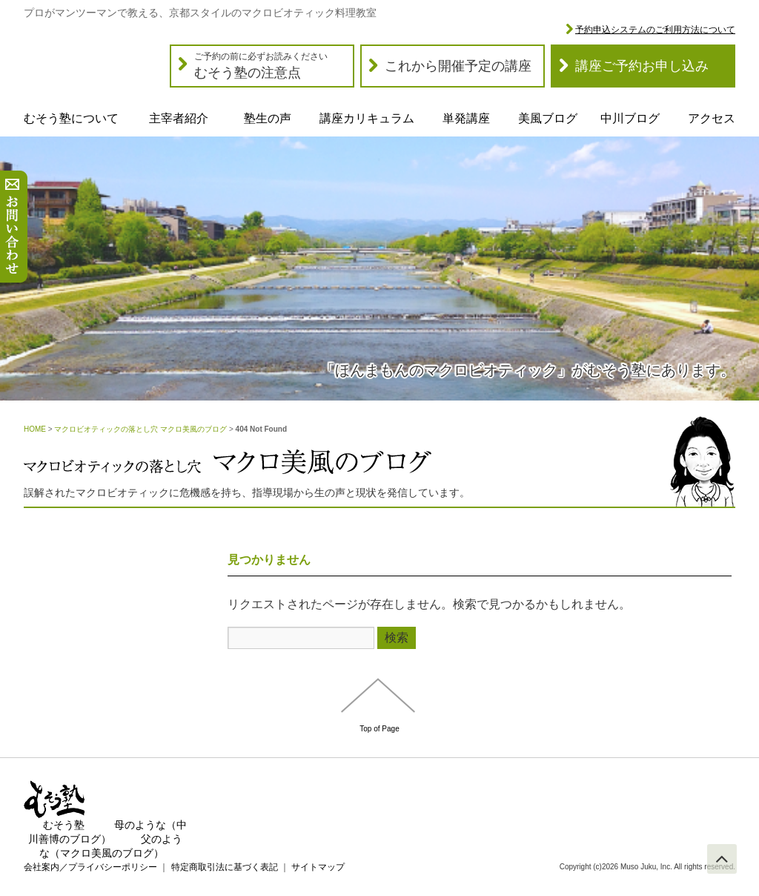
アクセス (711, 118)
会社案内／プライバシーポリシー (90, 867)
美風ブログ (547, 118)
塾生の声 (267, 118)
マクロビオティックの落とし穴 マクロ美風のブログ (140, 429)
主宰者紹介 (178, 118)
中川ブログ (630, 118)
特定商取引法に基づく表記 (224, 867)
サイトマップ (318, 867)
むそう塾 (63, 825)
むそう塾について (71, 118)
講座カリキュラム (366, 118)
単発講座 (466, 118)
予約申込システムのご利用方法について (655, 29)
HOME (35, 429)
